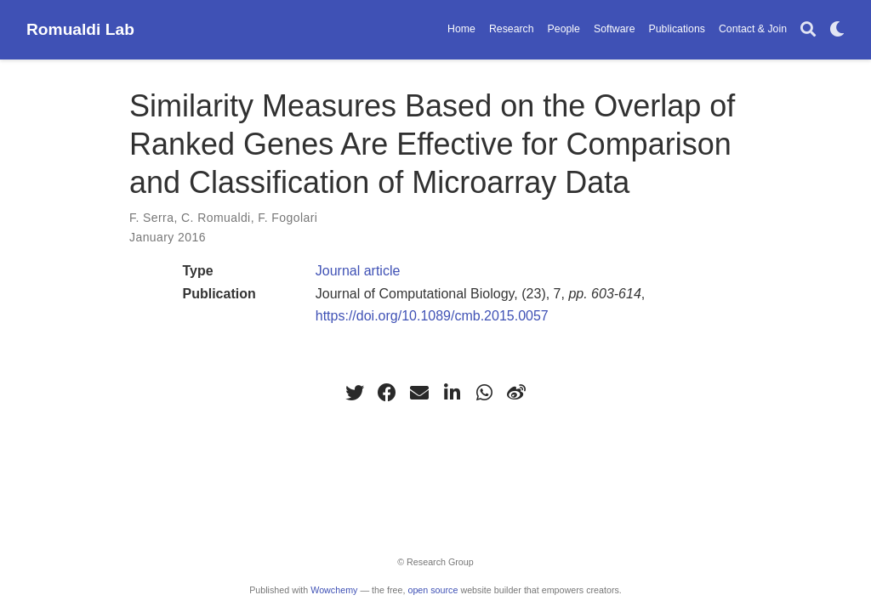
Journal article (358, 271)
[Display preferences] (837, 30)
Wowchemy (333, 590)
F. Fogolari (287, 217)
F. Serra (151, 217)
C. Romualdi (216, 217)
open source (432, 590)
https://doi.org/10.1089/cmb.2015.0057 (432, 316)
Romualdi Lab (80, 29)
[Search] (808, 30)
